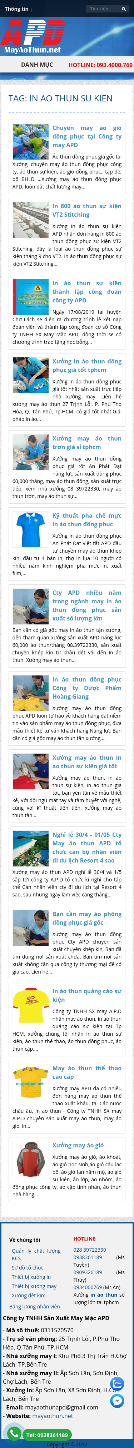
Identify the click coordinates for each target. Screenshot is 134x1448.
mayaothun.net (52, 1416)
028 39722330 (89, 1249)
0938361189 (87, 1257)
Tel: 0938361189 (47, 1434)
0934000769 (87, 1287)
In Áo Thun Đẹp (32, 40)
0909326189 (87, 1272)
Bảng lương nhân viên (34, 1306)
